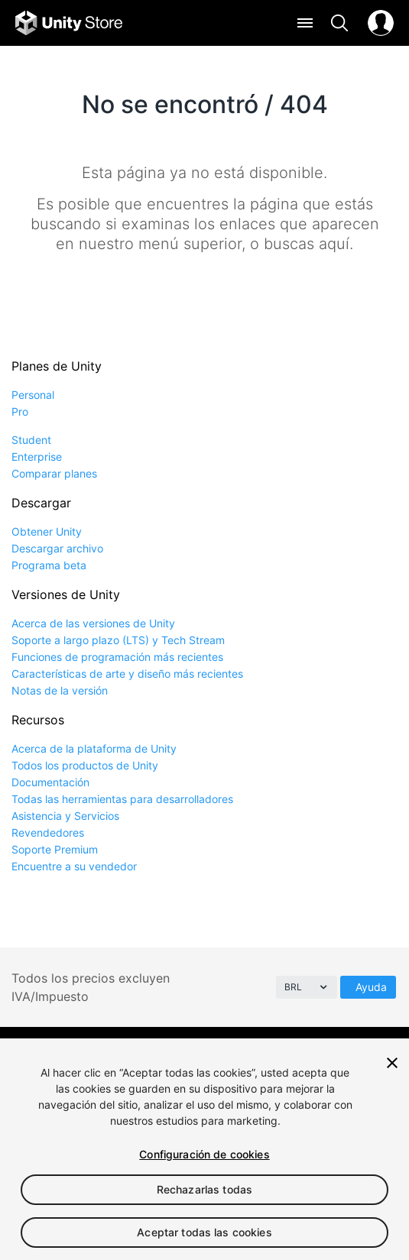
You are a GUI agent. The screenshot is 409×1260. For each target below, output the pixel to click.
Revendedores (47, 832)
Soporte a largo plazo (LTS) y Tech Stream (118, 639)
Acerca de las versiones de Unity (93, 623)
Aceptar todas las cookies (204, 1232)
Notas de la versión (59, 690)
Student (31, 439)
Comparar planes (54, 473)
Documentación (50, 782)
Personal (32, 394)
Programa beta (48, 565)
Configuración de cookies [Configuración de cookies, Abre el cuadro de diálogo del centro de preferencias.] (204, 1154)
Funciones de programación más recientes (117, 656)
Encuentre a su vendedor (74, 866)
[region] (204, 1149)
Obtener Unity (46, 531)
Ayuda (371, 986)
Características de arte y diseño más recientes (127, 673)
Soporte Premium (54, 849)
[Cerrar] (392, 1063)
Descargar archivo (57, 548)
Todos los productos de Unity (84, 765)
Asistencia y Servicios (65, 815)
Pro (19, 411)
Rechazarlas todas (204, 1189)
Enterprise (36, 456)
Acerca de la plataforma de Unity (94, 748)
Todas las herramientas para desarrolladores (122, 798)
